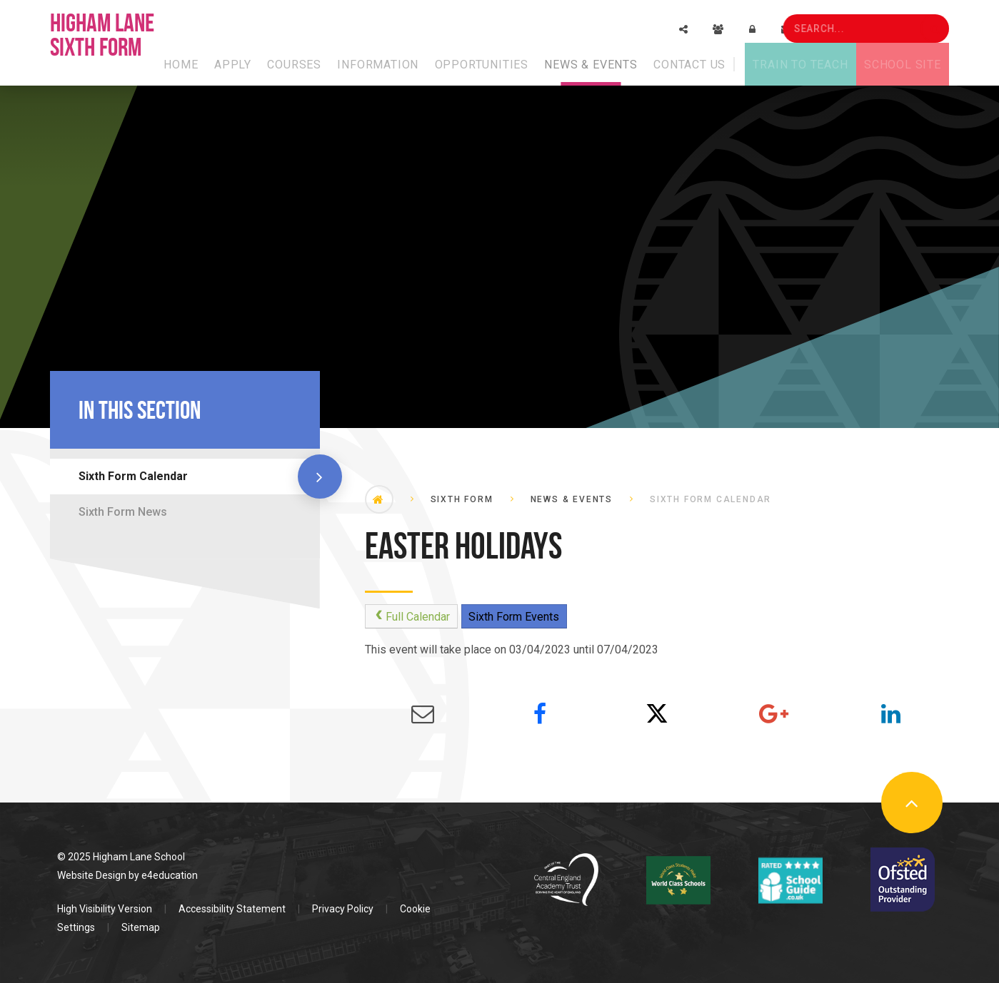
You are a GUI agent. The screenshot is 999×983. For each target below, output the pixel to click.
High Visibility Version (104, 909)
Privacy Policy (342, 909)
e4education (169, 875)
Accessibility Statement (232, 909)
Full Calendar (411, 616)
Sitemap (140, 927)
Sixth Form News (123, 512)
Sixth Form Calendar (133, 476)
